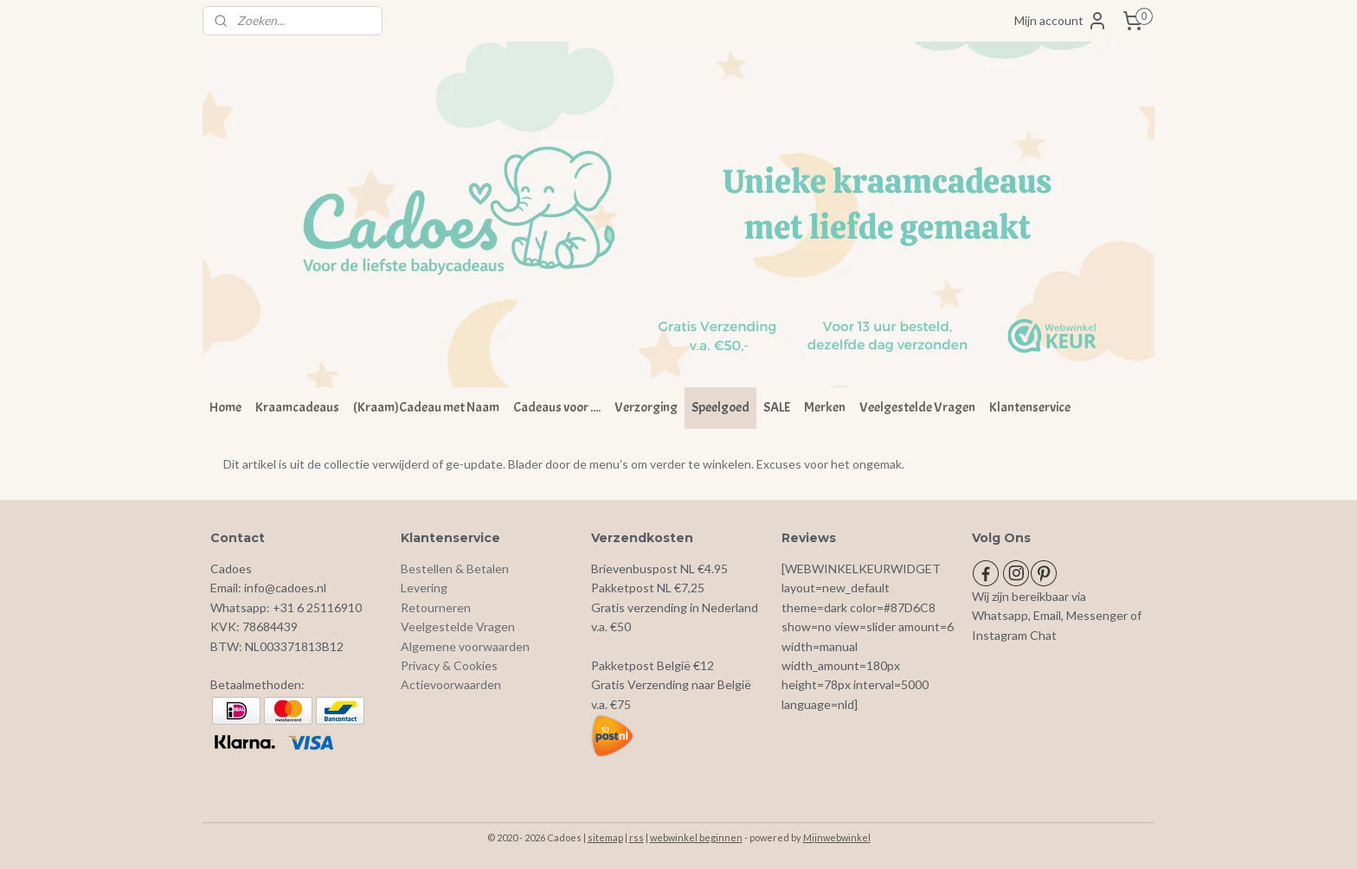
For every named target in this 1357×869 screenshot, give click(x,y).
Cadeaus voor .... (557, 407)
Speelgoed (720, 407)
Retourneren (436, 607)
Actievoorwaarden (451, 684)
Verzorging (646, 407)
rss (636, 837)
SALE (776, 407)
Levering (424, 587)
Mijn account (1061, 20)
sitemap (605, 837)
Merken (825, 407)
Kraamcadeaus (297, 407)
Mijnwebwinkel (837, 837)
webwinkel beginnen (696, 837)
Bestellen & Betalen (455, 568)
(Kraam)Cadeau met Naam (426, 407)
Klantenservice (1030, 407)
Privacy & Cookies (449, 665)
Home (225, 407)
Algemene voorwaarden (465, 646)
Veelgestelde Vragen (917, 407)
